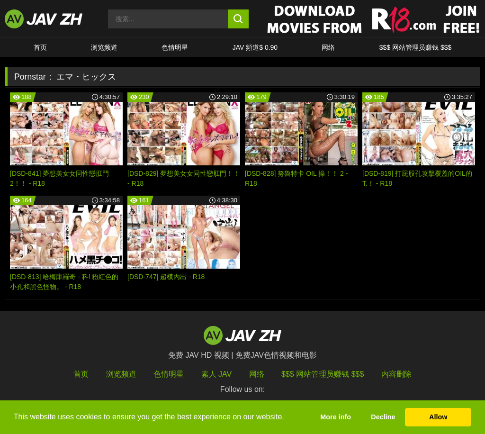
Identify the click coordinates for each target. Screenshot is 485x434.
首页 (40, 47)
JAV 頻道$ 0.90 (255, 47)
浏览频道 (104, 47)
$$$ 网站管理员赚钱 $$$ (415, 47)
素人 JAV (216, 374)
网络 (328, 47)
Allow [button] (438, 417)
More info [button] (335, 417)
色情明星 (175, 47)
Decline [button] (383, 417)
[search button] (238, 18)
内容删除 (396, 374)
